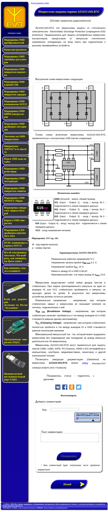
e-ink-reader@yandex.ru (27, 509)
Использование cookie (40, 3)
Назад (75, 486)
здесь (85, 363)
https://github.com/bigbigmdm (55, 509)
